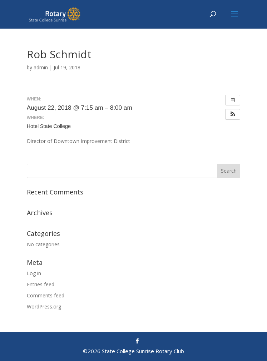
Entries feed (40, 284)
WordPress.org (44, 306)
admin (41, 67)
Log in (34, 273)
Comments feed (45, 295)
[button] (233, 114)
